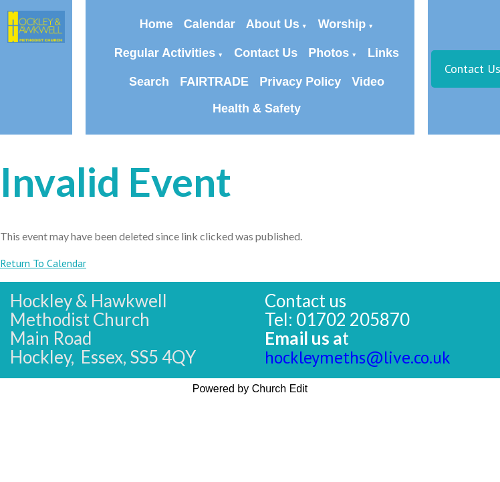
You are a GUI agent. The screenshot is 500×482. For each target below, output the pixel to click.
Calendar (209, 24)
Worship (342, 24)
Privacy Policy (300, 81)
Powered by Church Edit (250, 388)
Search (149, 81)
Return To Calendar (43, 263)
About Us (272, 24)
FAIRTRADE (214, 81)
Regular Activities (164, 53)
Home (156, 24)
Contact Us (265, 53)
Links (383, 53)
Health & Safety (257, 108)
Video (368, 81)
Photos (328, 53)
